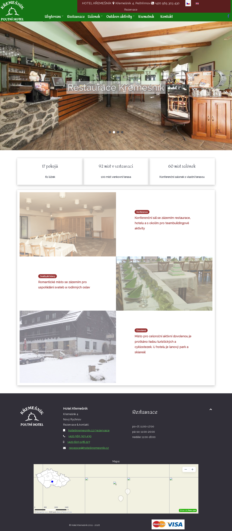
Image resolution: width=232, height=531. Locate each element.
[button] (110, 132)
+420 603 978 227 (78, 442)
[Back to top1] (210, 409)
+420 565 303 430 (166, 3)
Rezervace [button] (130, 9)
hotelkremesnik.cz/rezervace (89, 430)
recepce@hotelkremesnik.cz (89, 447)
